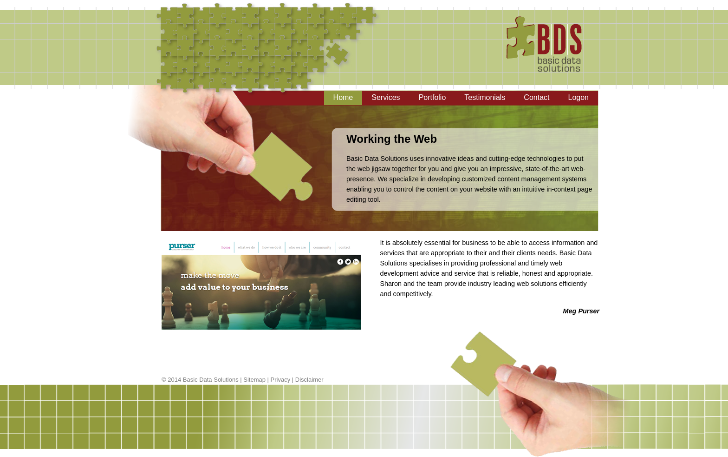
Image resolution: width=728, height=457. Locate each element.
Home (343, 97)
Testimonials (484, 97)
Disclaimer (309, 379)
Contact (536, 97)
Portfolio (432, 97)
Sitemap (254, 379)
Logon (578, 97)
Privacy (281, 379)
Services (385, 97)
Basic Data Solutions (211, 379)
